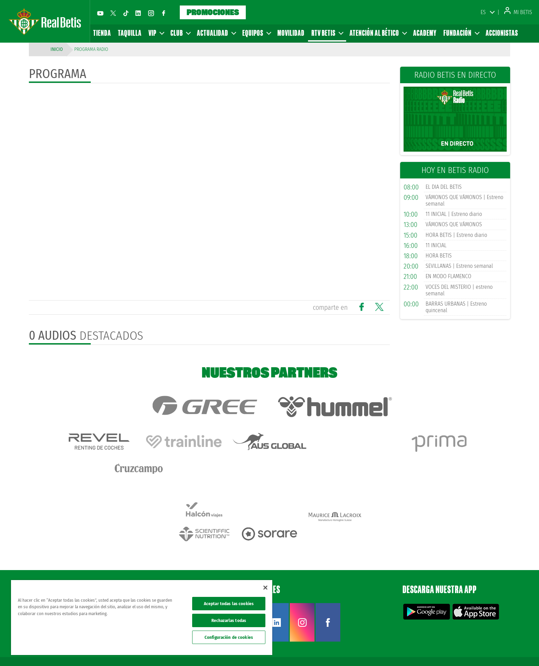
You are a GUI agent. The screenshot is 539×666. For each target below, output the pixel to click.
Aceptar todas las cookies (229, 603)
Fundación (461, 33)
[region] (141, 617)
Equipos (256, 33)
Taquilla (130, 33)
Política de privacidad (438, 649)
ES (483, 12)
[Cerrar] (265, 588)
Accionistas (502, 33)
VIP (156, 33)
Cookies (467, 649)
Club (180, 33)
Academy (425, 33)
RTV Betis (327, 33)
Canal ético (514, 649)
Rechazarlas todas (228, 620)
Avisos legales (404, 649)
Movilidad (291, 33)
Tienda (102, 33)
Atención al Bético (378, 33)
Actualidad (216, 33)
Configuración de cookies (229, 637)
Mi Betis (518, 12)
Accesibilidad (489, 649)
